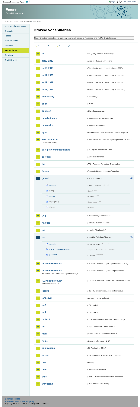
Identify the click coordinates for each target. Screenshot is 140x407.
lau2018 (46, 319)
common (46, 111)
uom (44, 369)
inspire (45, 291)
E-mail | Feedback (13, 399)
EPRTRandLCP (50, 139)
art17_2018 (47, 89)
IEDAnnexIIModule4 (52, 281)
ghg (44, 215)
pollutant (53, 255)
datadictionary (49, 118)
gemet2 (45, 178)
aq (43, 54)
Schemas (9, 45)
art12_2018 (47, 68)
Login (113, 2)
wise (44, 377)
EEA (16, 2)
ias (43, 230)
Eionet (16, 21)
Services (9, 55)
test (44, 362)
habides (46, 223)
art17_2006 (47, 75)
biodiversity (48, 97)
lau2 (44, 312)
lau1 (44, 305)
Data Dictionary (25, 21)
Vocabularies (11, 50)
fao (43, 164)
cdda (44, 104)
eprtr (44, 132)
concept (52, 185)
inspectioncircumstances (59, 249)
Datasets (9, 31)
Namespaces (11, 60)
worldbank (47, 384)
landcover (47, 298)
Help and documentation (15, 26)
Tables (8, 36)
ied (43, 237)
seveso (45, 355)
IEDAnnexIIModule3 (52, 270)
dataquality (47, 125)
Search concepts (65, 46)
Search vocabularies (45, 46)
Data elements (11, 41)
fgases (45, 171)
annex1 (52, 244)
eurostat (46, 157)
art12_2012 (47, 61)
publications (48, 348)
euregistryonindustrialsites (56, 150)
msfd (44, 334)
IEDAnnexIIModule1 (52, 263)
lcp (43, 326)
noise (45, 341)
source (52, 196)
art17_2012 (47, 82)
